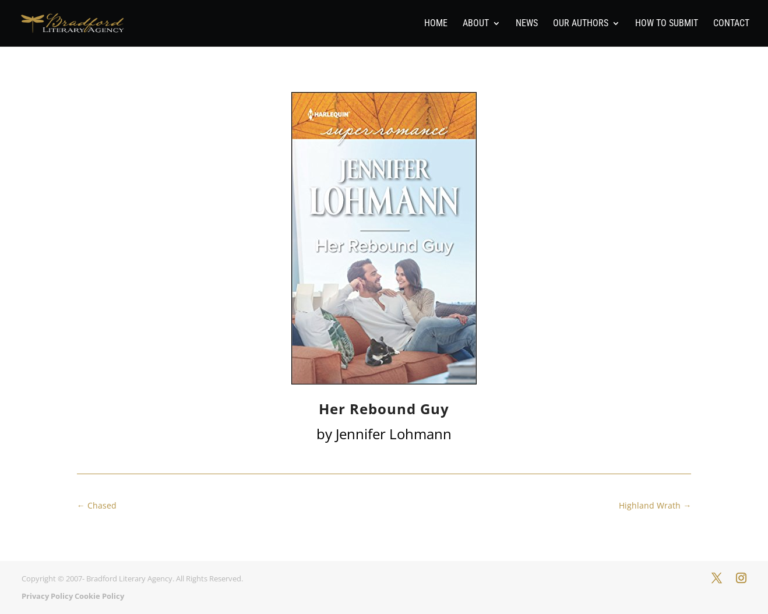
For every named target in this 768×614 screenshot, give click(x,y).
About (476, 24)
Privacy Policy (47, 596)
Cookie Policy (99, 596)
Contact (731, 24)
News (527, 24)
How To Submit (666, 24)
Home (436, 24)
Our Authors (580, 24)
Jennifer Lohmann (394, 433)
